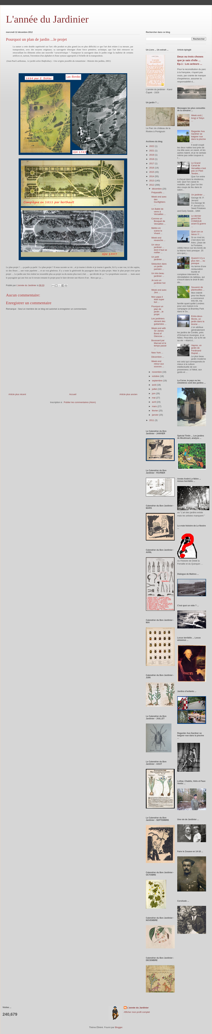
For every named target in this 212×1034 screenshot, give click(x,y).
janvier (155, 415)
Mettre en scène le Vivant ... (156, 231)
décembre (157, 188)
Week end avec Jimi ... (158, 291)
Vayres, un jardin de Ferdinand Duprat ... (196, 349)
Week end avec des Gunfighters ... (158, 200)
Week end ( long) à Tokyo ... (197, 118)
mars (155, 406)
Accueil (72, 394)
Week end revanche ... (158, 239)
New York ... (157, 352)
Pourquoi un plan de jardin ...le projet (157, 310)
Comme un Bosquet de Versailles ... (158, 221)
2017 (152, 163)
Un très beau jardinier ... (157, 274)
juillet (155, 389)
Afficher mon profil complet (137, 1012)
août (154, 385)
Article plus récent (17, 394)
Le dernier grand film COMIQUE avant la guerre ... (198, 221)
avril (154, 402)
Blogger (118, 1027)
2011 (152, 420)
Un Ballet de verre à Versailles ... (158, 211)
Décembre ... (157, 357)
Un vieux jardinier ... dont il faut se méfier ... (159, 248)
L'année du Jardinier (47, 19)
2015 (152, 172)
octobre (156, 376)
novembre (157, 372)
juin (154, 393)
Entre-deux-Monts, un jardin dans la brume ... (197, 320)
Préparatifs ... (157, 192)
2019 (152, 155)
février (155, 410)
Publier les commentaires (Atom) (80, 402)
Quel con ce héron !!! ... (197, 233)
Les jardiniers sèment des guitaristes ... (158, 321)
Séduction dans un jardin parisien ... (159, 266)
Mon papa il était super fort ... (157, 299)
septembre (157, 380)
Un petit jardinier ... (157, 258)
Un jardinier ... (198, 194)
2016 (152, 167)
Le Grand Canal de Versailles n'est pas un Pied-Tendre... (198, 168)
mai (154, 397)
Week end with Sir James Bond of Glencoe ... (158, 332)
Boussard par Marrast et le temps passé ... (158, 344)
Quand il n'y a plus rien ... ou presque (198, 261)
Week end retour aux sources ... (157, 364)
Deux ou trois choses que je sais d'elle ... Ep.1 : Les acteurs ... (190, 60)
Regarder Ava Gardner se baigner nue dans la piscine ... (198, 136)
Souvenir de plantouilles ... (198, 288)
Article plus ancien (129, 394)
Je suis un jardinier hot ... (158, 283)
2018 (152, 159)
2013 (152, 180)
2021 (152, 150)
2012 (152, 185)
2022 (152, 146)
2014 (152, 176)
